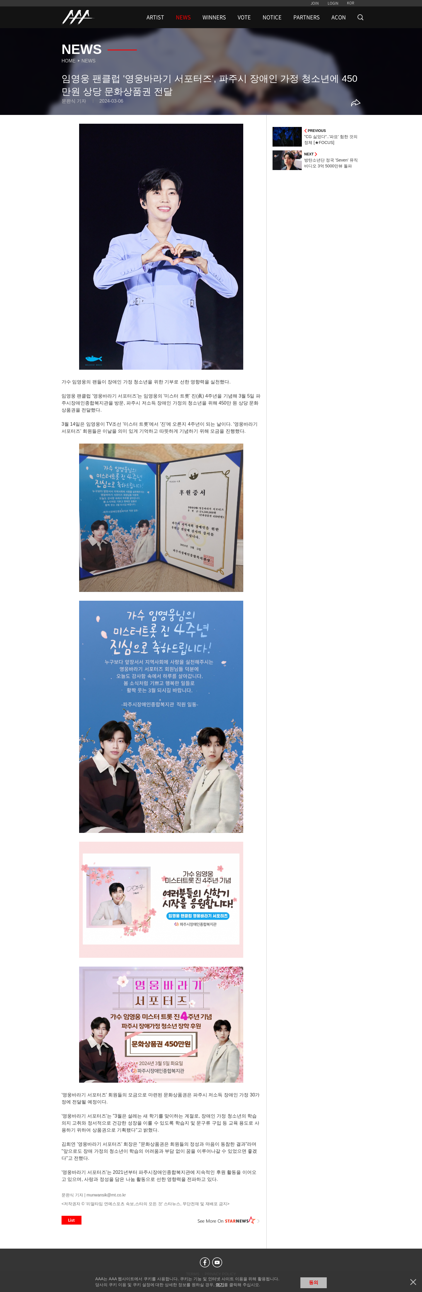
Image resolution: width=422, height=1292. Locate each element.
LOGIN (333, 3)
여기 (220, 1284)
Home (69, 60)
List (71, 1220)
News (88, 60)
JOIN (315, 3)
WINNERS (214, 17)
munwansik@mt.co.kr (106, 1195)
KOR (350, 3)
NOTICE (272, 17)
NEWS (183, 17)
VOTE (244, 17)
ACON (338, 17)
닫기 (413, 1282)
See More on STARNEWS (229, 1220)
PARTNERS (306, 17)
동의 (313, 1282)
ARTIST (155, 17)
